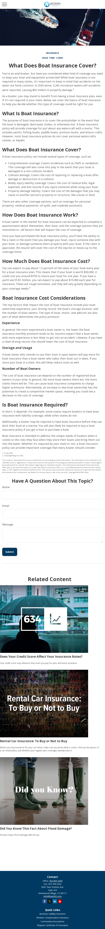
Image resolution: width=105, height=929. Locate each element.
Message (7, 524)
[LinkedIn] (55, 901)
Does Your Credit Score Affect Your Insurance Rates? (41, 656)
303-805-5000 (56, 880)
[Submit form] (9, 552)
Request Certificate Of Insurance (52, 925)
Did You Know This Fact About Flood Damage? (36, 828)
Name (6, 487)
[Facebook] (45, 901)
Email (5, 505)
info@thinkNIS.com (52, 896)
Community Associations (52, 921)
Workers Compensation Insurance (52, 917)
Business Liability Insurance (52, 913)
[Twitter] (50, 901)
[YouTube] (60, 901)
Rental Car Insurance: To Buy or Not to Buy (33, 741)
